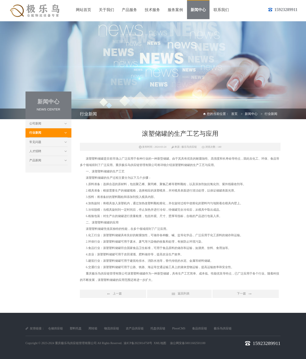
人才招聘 (35, 151)
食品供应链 (199, 328)
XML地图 (160, 343)
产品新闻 (35, 160)
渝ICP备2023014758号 (138, 343)
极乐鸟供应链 (223, 328)
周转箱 (92, 328)
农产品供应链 (135, 328)
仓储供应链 (55, 328)
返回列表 (179, 294)
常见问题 (35, 142)
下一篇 (245, 294)
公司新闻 (35, 123)
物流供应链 (111, 328)
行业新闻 (35, 132)
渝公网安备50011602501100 (187, 343)
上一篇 (113, 294)
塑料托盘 (76, 328)
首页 (234, 114)
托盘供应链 (157, 328)
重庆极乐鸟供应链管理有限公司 (76, 343)
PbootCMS (178, 328)
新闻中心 (251, 114)
